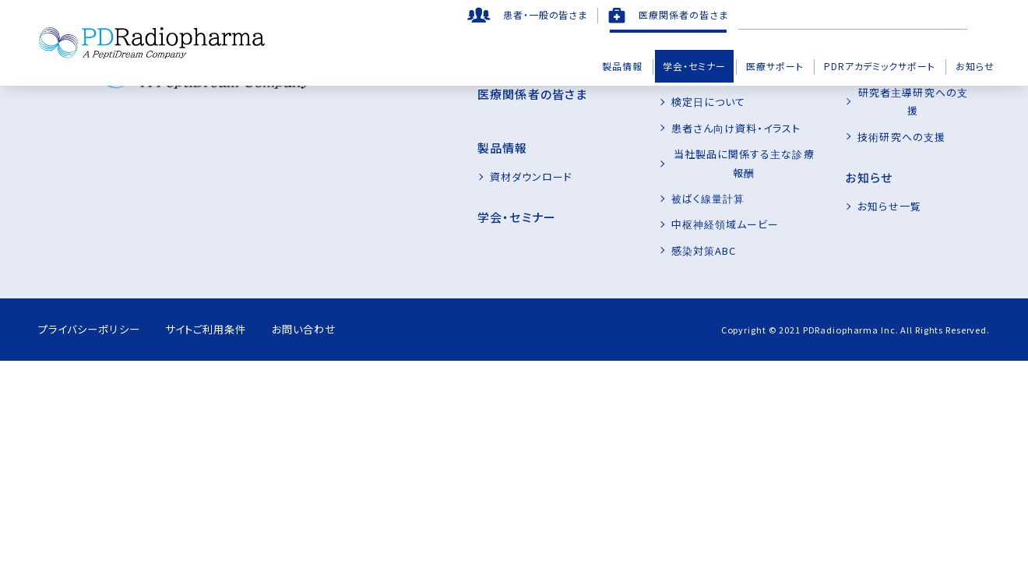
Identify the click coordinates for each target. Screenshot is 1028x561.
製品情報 (622, 65)
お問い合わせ (331, 311)
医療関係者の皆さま (683, 14)
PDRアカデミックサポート (879, 65)
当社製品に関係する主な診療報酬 (720, 153)
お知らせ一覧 (873, 171)
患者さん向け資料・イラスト (704, 128)
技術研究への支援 (885, 101)
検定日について (676, 101)
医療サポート (775, 65)
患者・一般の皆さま (545, 14)
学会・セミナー (694, 65)
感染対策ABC (671, 231)
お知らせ (975, 65)
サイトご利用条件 (222, 311)
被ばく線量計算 (676, 180)
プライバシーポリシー (92, 311)
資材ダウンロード (483, 160)
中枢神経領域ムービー (693, 206)
